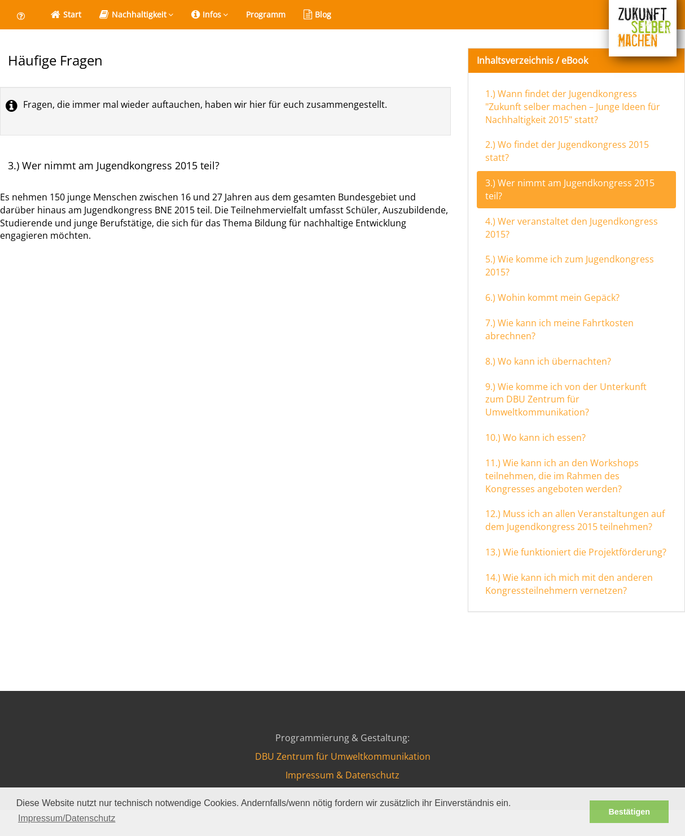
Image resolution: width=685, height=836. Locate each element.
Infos (209, 14)
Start (66, 14)
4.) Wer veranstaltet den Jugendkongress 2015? (571, 227)
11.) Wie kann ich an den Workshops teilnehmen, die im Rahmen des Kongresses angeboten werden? (562, 476)
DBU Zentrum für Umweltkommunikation (343, 756)
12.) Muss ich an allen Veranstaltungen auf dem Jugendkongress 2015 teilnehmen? (575, 520)
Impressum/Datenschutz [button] (67, 818)
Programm (266, 14)
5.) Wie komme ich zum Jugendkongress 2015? (569, 265)
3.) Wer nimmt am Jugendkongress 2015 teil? (570, 189)
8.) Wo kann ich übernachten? (548, 361)
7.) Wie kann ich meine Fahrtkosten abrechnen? (559, 329)
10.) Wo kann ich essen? (535, 437)
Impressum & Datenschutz (342, 775)
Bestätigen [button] (629, 811)
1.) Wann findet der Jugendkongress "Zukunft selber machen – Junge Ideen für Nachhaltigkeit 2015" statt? (572, 106)
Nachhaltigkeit (136, 14)
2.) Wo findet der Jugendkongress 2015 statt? (567, 151)
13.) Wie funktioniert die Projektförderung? (575, 552)
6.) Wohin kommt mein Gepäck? (552, 297)
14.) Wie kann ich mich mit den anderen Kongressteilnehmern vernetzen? (569, 584)
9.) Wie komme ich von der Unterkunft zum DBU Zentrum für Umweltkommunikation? (566, 399)
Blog (317, 14)
